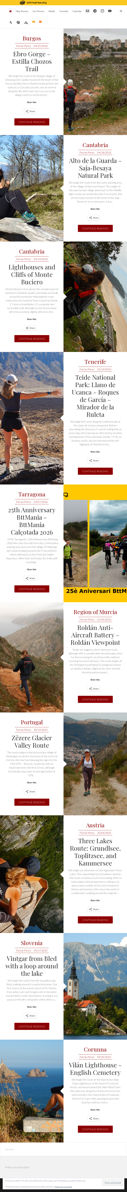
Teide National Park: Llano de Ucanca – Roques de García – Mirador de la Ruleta (95, 395)
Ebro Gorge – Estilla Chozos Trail (32, 61)
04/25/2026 (41, 45)
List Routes (38, 11)
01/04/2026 (104, 619)
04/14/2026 (41, 258)
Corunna (95, 1049)
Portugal (32, 722)
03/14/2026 (104, 369)
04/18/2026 (104, 152)
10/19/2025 (41, 729)
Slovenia (31, 943)
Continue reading (32, 121)
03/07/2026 (41, 501)
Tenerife (95, 361)
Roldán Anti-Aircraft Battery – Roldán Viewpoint (95, 634)
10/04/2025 (104, 832)
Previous (9, 1149)
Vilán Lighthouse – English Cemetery (95, 1068)
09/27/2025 (41, 950)
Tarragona (31, 494)
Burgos (32, 38)
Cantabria (95, 145)
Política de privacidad (17, 1167)
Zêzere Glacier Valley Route (32, 741)
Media (52, 11)
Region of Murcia (95, 612)
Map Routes (22, 11)
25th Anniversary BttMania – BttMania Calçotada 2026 (31, 520)
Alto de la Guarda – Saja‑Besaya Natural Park (95, 167)
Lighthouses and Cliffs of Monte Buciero (31, 274)
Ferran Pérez (23, 45)
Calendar (77, 11)
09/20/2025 (104, 1056)
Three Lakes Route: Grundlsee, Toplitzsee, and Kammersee (95, 851)
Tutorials (63, 11)
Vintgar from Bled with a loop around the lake (31, 965)
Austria (95, 825)
